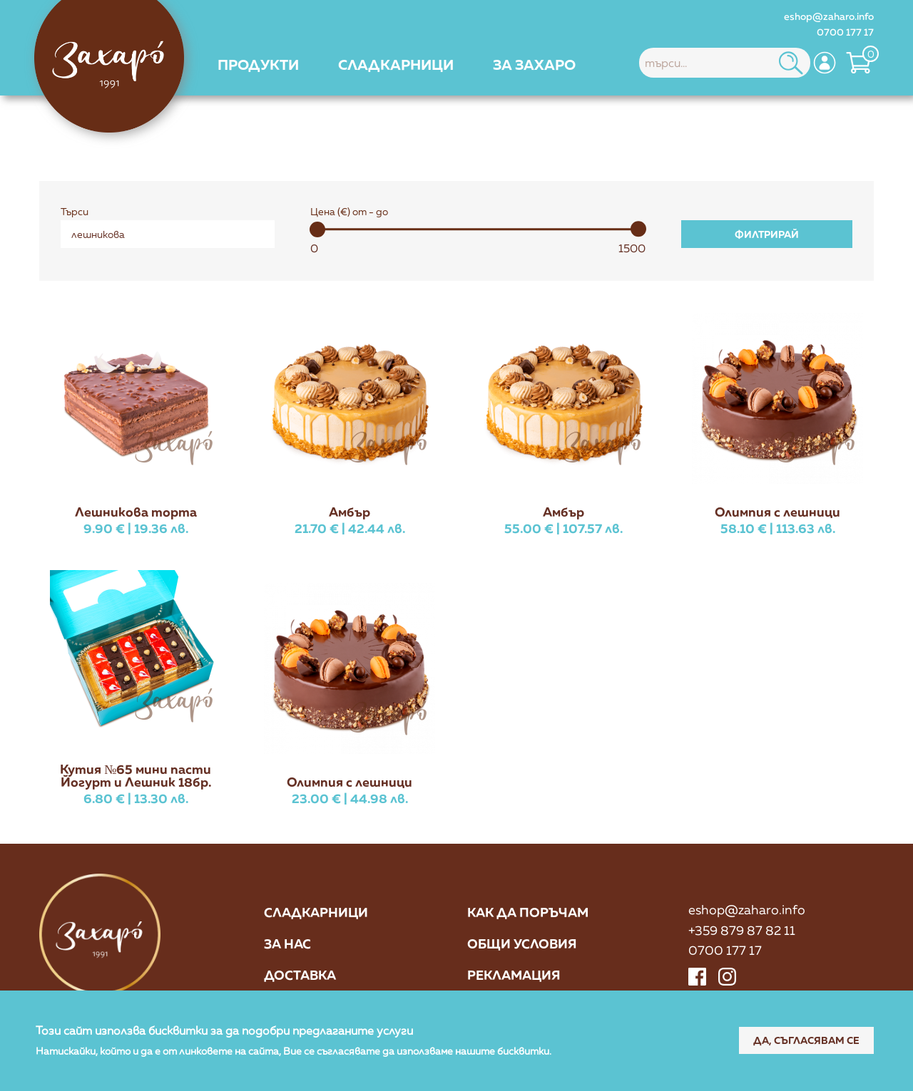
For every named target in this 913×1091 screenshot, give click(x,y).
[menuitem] (258, 64)
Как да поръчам (527, 912)
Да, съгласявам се (806, 1040)
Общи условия (522, 943)
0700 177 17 (845, 32)
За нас (287, 943)
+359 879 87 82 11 (741, 930)
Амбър (349, 511)
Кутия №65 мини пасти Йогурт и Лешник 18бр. (135, 775)
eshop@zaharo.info (829, 16)
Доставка (300, 975)
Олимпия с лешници (777, 511)
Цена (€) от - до (349, 211)
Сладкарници (316, 912)
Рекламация (514, 975)
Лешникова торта (136, 511)
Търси (74, 211)
